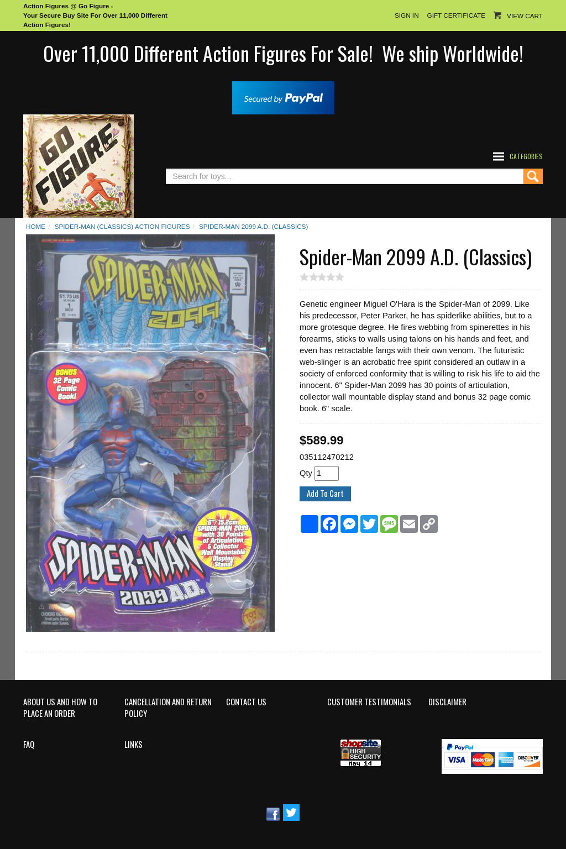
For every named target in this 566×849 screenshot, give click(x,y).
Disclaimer (447, 702)
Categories (526, 156)
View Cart (525, 15)
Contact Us (246, 702)
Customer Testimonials (369, 702)
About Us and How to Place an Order (60, 707)
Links (133, 744)
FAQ (28, 744)
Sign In (407, 15)
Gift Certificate (456, 15)
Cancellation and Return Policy (168, 707)
